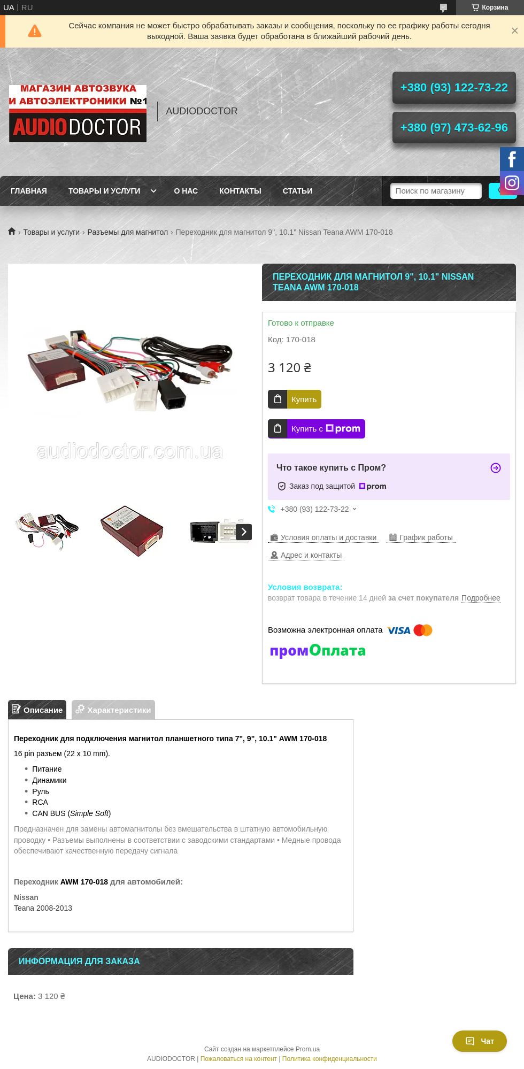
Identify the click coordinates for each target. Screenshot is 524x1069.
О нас (186, 191)
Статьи (298, 191)
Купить (304, 399)
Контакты (240, 191)
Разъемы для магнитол (128, 232)
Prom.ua (308, 1049)
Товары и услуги (104, 191)
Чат (479, 1041)
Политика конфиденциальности (329, 1059)
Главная (29, 191)
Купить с (325, 429)
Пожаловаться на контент (239, 1059)
